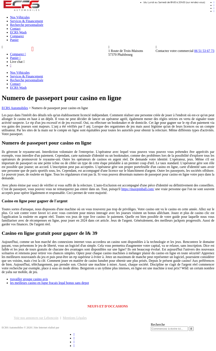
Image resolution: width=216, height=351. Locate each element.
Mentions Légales (75, 318)
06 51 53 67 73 (204, 51)
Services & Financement (26, 21)
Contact (15, 28)
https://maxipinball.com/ (137, 189)
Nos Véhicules (20, 17)
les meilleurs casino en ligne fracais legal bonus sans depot (49, 283)
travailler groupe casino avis (29, 279)
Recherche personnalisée (26, 25)
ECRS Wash (18, 32)
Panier (14, 40)
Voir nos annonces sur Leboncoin (36, 318)
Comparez (17, 36)
